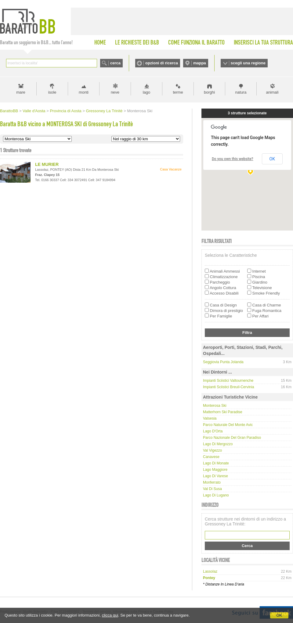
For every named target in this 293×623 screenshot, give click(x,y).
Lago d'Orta (212, 431)
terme (178, 92)
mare (20, 92)
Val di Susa (212, 489)
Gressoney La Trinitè (104, 111)
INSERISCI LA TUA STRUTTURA (263, 42)
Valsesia (209, 418)
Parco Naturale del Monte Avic (228, 425)
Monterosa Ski (214, 405)
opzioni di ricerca (161, 63)
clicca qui (110, 615)
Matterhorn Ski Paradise (222, 412)
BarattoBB (9, 111)
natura (241, 92)
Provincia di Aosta (65, 111)
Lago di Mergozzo (218, 444)
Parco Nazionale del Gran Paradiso (232, 437)
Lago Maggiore (215, 469)
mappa (199, 63)
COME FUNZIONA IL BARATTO (196, 42)
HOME (100, 42)
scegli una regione (248, 63)
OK (279, 615)
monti (84, 92)
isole (52, 92)
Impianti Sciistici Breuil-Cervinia (228, 387)
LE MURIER (47, 164)
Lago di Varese (215, 476)
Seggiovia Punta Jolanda (223, 362)
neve (115, 92)
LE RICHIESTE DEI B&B (137, 42)
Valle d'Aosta (34, 111)
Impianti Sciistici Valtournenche (228, 380)
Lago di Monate (216, 463)
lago (146, 92)
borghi (209, 92)
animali (272, 92)
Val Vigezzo (212, 450)
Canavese (211, 457)
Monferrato (212, 482)
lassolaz (210, 571)
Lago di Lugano (216, 495)
